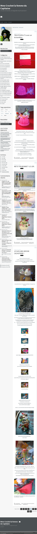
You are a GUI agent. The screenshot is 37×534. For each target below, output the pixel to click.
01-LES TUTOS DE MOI (5, 63)
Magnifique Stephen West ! (7, 217)
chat (9, 111)
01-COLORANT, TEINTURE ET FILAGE (5, 62)
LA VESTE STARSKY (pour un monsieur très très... (7, 202)
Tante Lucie (4, 222)
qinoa (3, 240)
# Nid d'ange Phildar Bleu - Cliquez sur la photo (5, 136)
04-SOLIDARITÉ (4, 68)
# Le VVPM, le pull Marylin (4, 143)
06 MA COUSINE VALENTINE (6, 76)
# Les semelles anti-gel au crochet (4, 147)
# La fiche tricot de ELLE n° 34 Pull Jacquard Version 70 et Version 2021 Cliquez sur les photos (5, 139)
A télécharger (4, 100)
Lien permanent (17, 157)
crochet (6, 109)
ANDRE (3, 207)
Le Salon (3, 103)
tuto (6, 111)
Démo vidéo (4, 102)
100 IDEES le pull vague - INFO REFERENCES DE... (6, 183)
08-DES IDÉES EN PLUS (6, 83)
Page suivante (34, 511)
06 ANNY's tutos (4, 71)
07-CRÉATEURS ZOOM (5, 81)
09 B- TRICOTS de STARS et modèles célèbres (5, 87)
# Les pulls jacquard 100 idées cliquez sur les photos (5, 142)
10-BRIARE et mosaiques (6, 90)
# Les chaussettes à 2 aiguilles (5, 145)
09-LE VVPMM (4, 88)
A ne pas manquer (5, 99)
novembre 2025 (4, 164)
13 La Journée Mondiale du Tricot (5, 95)
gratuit (2, 109)
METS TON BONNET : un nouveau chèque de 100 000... (6, 242)
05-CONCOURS (4, 69)
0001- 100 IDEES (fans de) (6, 57)
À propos (10, 22)
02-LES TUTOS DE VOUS (6, 65)
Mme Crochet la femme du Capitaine (13, 7)
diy (10, 113)
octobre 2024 (4, 170)
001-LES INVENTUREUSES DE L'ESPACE (6, 59)
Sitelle (3, 200)
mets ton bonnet (25, 157)
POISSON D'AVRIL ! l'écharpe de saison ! (6, 251)
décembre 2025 (4, 162)
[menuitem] (2, 22)
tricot (5, 115)
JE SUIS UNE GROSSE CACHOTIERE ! (21, 252)
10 (30, 511)
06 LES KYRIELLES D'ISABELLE (7, 72)
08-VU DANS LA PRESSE (6, 84)
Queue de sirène (6, 231)
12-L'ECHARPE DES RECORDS (7, 93)
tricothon (30, 157)
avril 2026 (3, 156)
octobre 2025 (4, 165)
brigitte (3, 181)
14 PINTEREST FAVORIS (6, 97)
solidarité (7, 113)
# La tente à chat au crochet (5, 148)
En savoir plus (4, 533)
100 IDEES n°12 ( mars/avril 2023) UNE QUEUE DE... (7, 234)
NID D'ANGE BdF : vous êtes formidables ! (6, 209)
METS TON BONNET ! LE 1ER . (24, 166)
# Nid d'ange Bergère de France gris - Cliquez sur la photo (5, 134)
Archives (5, 22)
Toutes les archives (5, 171)
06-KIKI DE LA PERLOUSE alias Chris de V (6, 78)
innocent (26, 158)
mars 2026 (3, 158)
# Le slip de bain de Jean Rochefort (4, 150)
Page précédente (17, 508)
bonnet (2, 111)
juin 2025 (3, 168)
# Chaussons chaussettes (4, 132)
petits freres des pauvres (30, 503)
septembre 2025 (4, 167)
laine (2, 115)
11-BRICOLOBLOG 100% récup (7, 91)
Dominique (4, 190)
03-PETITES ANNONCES (6, 66)
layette (2, 113)
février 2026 (4, 159)
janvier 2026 (4, 161)
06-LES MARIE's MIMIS (5, 80)
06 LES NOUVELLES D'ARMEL (6, 74)
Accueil (1, 22)
